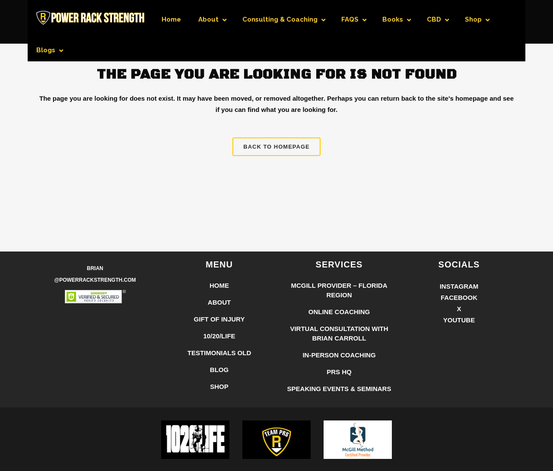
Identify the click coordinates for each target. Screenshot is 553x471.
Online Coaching (339, 311)
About (219, 302)
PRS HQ (339, 372)
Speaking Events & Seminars (339, 388)
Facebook (459, 297)
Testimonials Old (219, 352)
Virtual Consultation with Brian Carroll (339, 333)
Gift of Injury (219, 319)
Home (219, 285)
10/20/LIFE (219, 336)
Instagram (459, 286)
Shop (219, 386)
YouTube (459, 320)
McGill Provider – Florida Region (339, 290)
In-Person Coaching (338, 355)
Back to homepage (276, 146)
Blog (219, 369)
